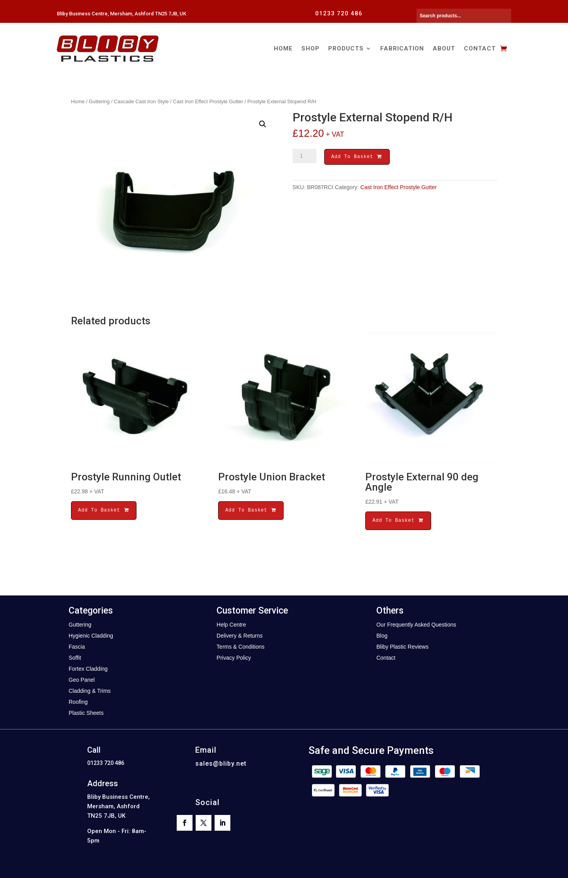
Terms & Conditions (240, 647)
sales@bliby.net (221, 763)
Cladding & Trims (90, 691)
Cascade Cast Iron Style (141, 101)
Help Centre (231, 624)
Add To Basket (357, 157)
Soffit (75, 658)
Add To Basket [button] (103, 510)
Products (346, 48)
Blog (381, 635)
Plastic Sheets (86, 713)
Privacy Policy (234, 658)
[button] (263, 124)
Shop (310, 48)
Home (283, 48)
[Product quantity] (304, 156)
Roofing (78, 702)
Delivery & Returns (240, 635)
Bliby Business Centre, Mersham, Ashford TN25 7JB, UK (121, 14)
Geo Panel (82, 680)
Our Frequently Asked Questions (416, 624)
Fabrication (402, 48)
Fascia (77, 647)
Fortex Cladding (88, 669)
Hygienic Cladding (91, 635)
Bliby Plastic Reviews (402, 647)
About (444, 48)
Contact (480, 48)
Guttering (99, 101)
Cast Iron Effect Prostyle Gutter (208, 101)
